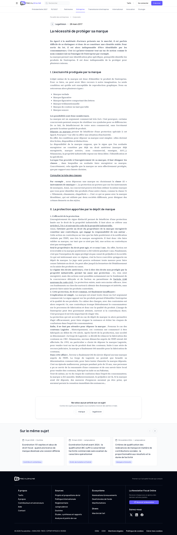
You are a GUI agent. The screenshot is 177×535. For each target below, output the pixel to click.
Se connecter (143, 3)
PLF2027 (54, 9)
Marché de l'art (98, 513)
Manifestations (99, 503)
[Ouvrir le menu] (16, 3)
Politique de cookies (135, 531)
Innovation (130, 9)
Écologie (141, 9)
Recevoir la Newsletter (144, 502)
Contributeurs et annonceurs (31, 503)
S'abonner (157, 3)
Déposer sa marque (61, 131)
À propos (22, 499)
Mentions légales (115, 531)
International (117, 9)
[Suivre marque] (80, 411)
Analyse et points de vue (66, 518)
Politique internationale (65, 499)
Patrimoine (68, 9)
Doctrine (59, 510)
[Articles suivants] (155, 431)
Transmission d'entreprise (98, 9)
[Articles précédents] (150, 431)
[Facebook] (142, 515)
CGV (104, 531)
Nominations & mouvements (104, 495)
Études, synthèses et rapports (68, 514)
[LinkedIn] (137, 515)
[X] (131, 515)
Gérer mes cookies (154, 531)
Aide (20, 507)
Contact (21, 510)
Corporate (77, 17)
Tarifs (129, 3)
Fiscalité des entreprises (59, 17)
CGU (97, 531)
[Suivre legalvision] (96, 411)
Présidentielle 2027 (39, 9)
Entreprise (80, 9)
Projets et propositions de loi (67, 495)
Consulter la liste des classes (66, 175)
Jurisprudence (61, 507)
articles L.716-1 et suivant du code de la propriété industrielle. (81, 225)
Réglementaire (61, 503)
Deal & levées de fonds (102, 499)
